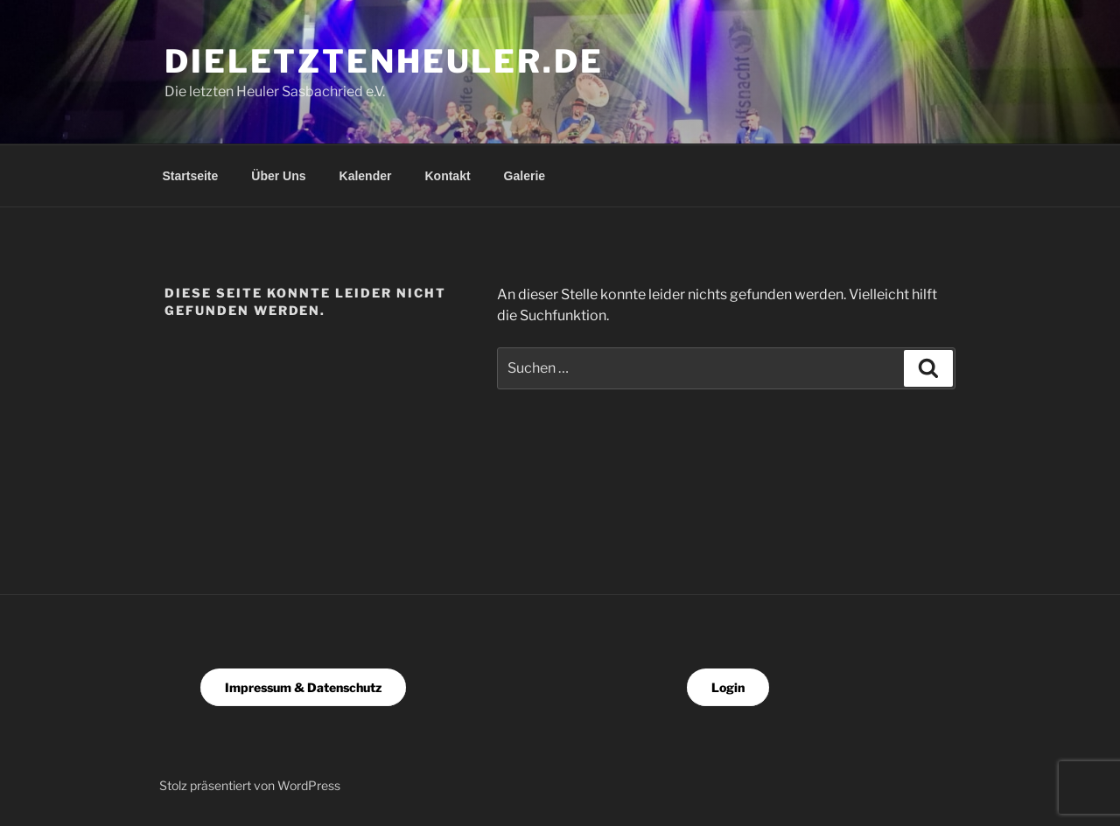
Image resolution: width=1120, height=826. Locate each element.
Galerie (524, 176)
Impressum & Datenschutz (303, 687)
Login (728, 687)
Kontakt (447, 176)
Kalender (366, 176)
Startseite (191, 176)
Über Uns (278, 176)
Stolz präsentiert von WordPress (249, 785)
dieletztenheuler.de (384, 61)
